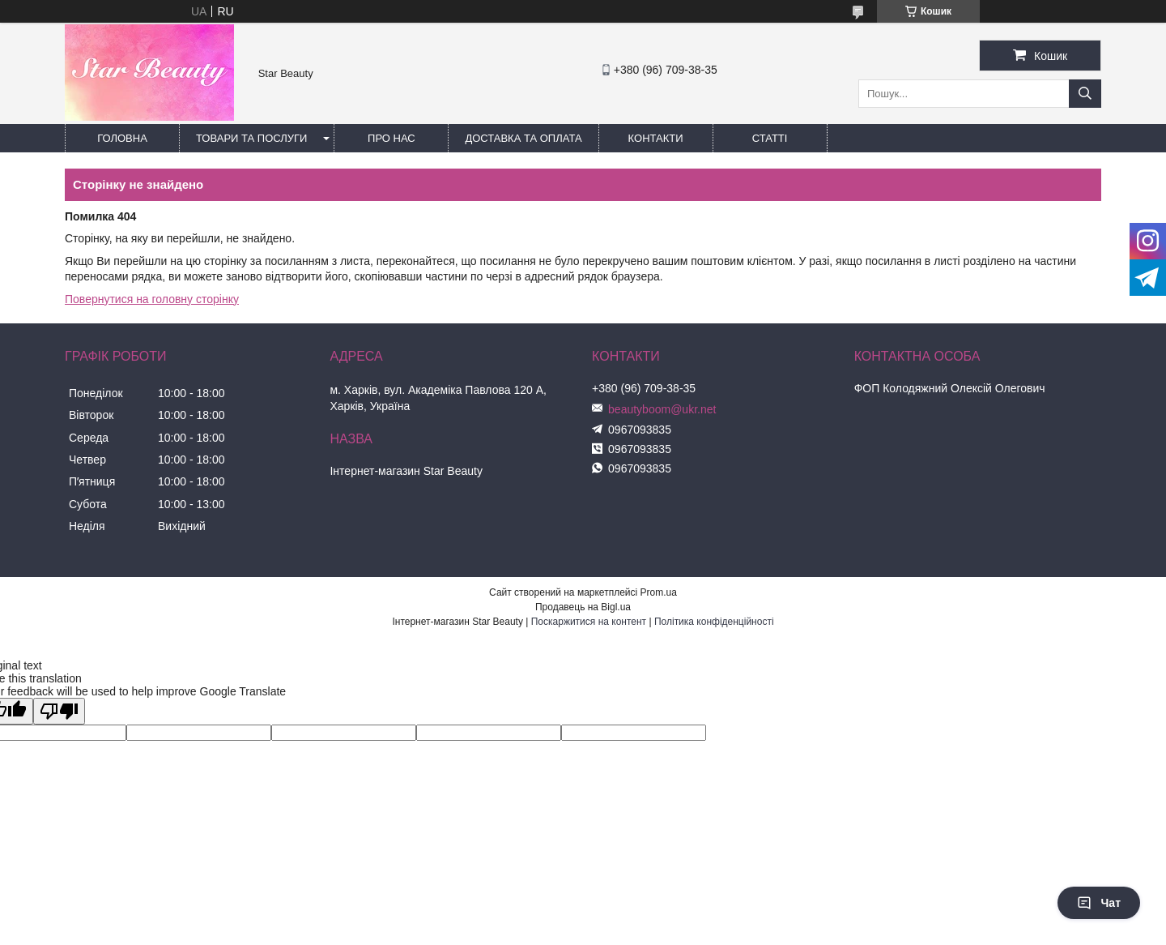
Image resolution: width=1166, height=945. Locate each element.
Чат (1099, 903)
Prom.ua (658, 592)
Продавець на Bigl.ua (583, 607)
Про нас (391, 138)
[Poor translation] (59, 711)
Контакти (655, 138)
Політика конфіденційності (714, 621)
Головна (122, 138)
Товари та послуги (251, 138)
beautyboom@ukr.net (662, 409)
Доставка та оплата (523, 138)
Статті (770, 138)
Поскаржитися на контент (588, 621)
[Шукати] (1085, 93)
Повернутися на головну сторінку (152, 299)
